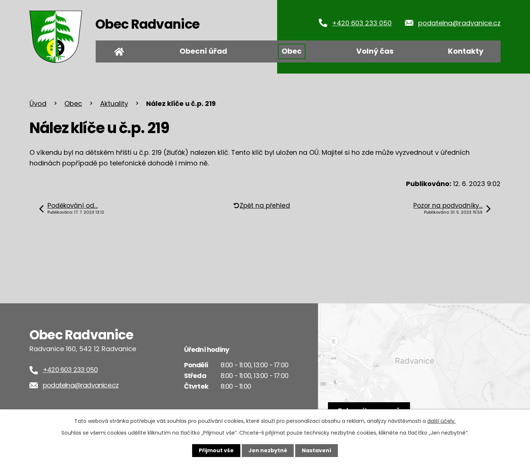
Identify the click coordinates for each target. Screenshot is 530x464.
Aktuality (114, 103)
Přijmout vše (216, 450)
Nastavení (316, 450)
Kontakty (466, 51)
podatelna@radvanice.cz (459, 23)
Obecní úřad (203, 51)
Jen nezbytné (267, 450)
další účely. (441, 421)
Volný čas (374, 51)
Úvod (119, 51)
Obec (292, 51)
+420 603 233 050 (362, 23)
